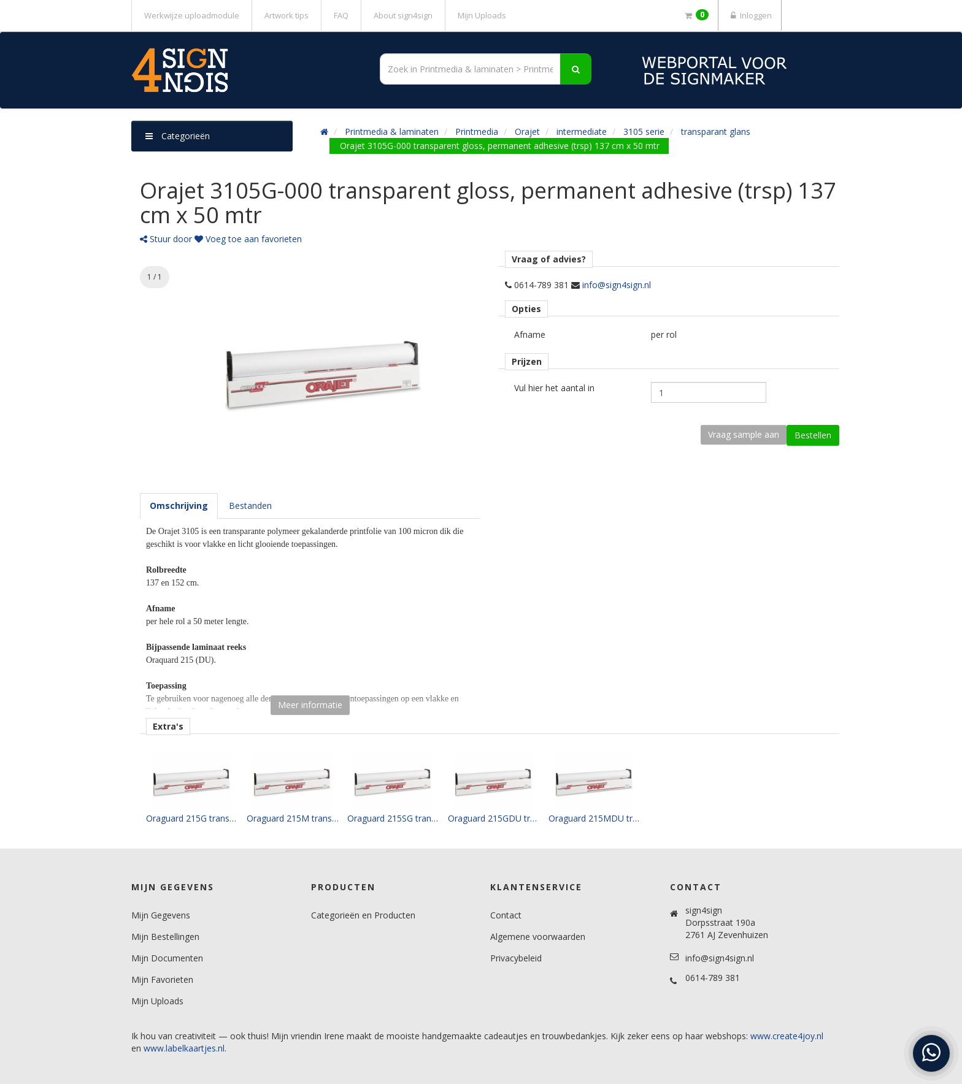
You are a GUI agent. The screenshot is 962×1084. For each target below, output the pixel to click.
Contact (505, 915)
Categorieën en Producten (363, 915)
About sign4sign (403, 15)
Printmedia (476, 131)
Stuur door (166, 239)
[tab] (179, 506)
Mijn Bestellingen (165, 936)
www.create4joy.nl (786, 1036)
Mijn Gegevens (160, 915)
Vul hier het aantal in (554, 388)
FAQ (341, 15)
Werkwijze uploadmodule (191, 15)
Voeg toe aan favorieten (248, 239)
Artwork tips (286, 15)
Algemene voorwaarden (537, 936)
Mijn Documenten (167, 958)
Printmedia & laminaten (392, 131)
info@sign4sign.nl (616, 285)
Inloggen (750, 15)
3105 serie (643, 131)
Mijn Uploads (482, 15)
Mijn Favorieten (162, 979)
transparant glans (715, 131)
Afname (529, 334)
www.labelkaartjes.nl (184, 1048)
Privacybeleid (516, 958)
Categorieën (177, 136)
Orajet (527, 131)
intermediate (581, 131)
